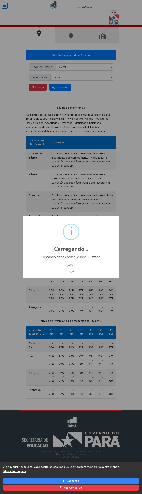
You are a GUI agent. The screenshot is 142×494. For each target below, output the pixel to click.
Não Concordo (71, 487)
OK (72, 269)
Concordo (71, 481)
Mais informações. (14, 471)
